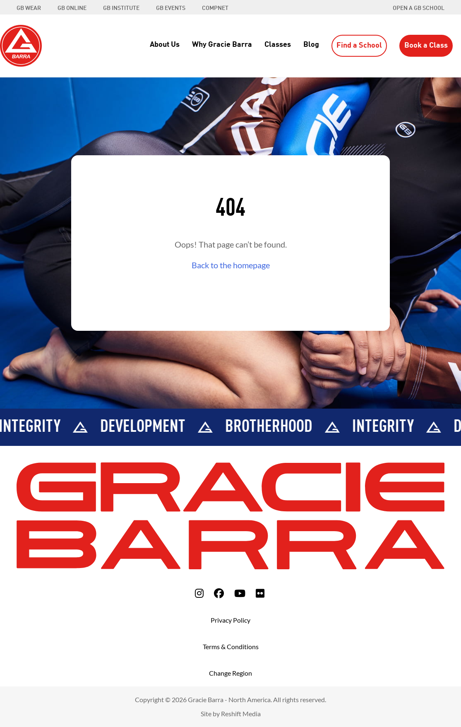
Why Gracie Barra (222, 44)
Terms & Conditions (231, 646)
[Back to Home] (21, 44)
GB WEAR (29, 8)
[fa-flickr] (260, 593)
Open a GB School (418, 8)
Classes (277, 44)
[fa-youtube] (239, 593)
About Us (165, 44)
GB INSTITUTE (121, 8)
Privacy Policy (230, 620)
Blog (311, 44)
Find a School (359, 45)
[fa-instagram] (199, 593)
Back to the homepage (231, 265)
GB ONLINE (72, 8)
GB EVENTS (170, 8)
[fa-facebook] (219, 593)
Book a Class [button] (426, 45)
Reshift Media (241, 713)
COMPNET (215, 8)
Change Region (230, 673)
